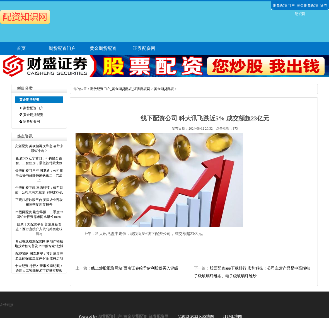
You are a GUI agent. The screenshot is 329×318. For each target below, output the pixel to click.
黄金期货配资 (103, 48)
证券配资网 (144, 48)
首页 (21, 48)
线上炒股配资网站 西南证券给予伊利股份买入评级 (134, 268)
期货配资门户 (62, 48)
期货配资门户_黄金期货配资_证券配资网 (120, 89)
